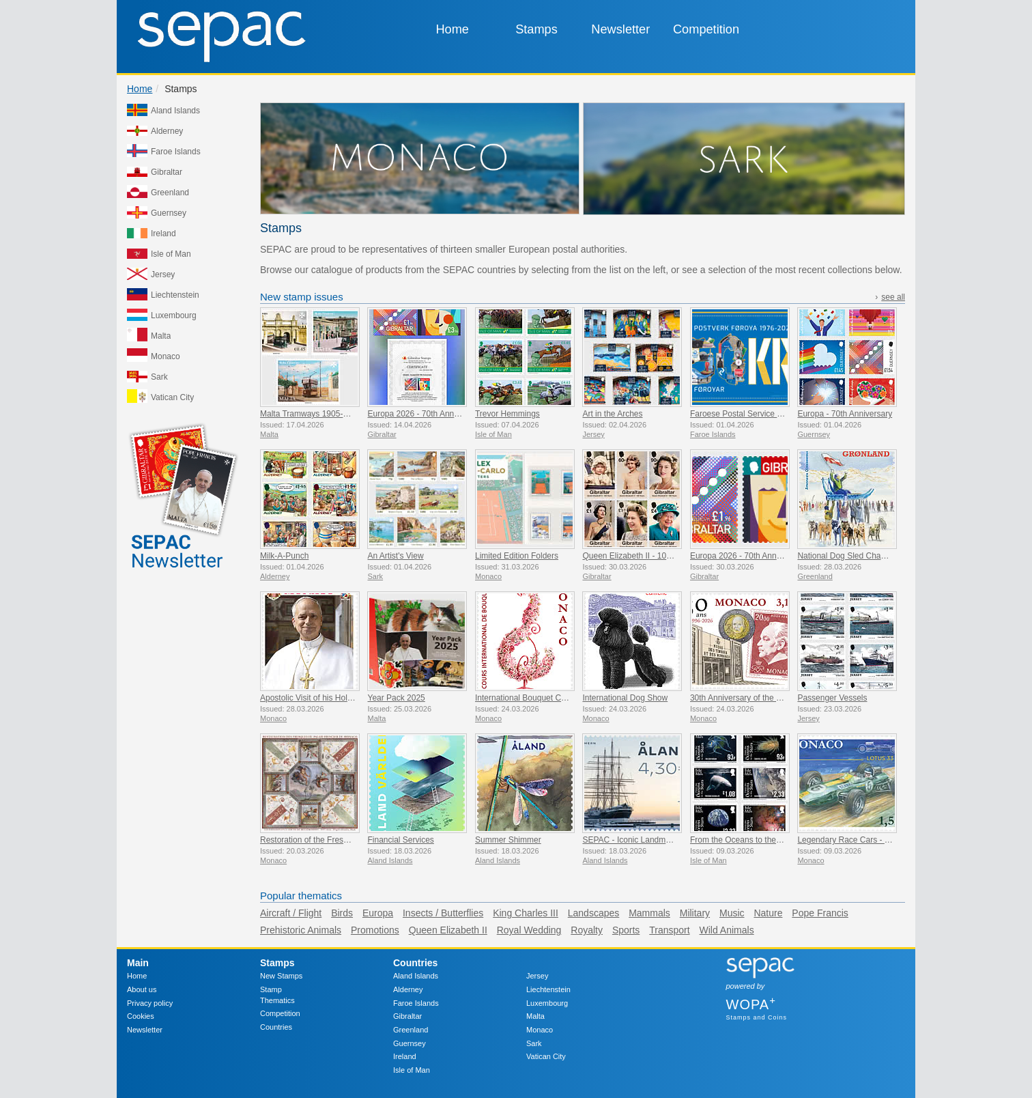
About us (141, 989)
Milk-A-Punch (284, 556)
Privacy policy (150, 1003)
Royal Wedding (529, 930)
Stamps (536, 29)
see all (893, 297)
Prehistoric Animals (300, 930)
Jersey (537, 976)
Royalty (587, 930)
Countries (276, 1027)
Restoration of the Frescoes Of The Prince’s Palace (353, 840)
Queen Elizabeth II (448, 930)
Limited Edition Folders (516, 556)
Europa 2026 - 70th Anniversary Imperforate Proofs (459, 414)
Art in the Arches (612, 414)
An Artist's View (395, 556)
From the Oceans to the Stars (743, 840)
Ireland (404, 1056)
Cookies (140, 1016)
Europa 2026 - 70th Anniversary (747, 556)
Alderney (407, 989)
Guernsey (409, 1043)
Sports (626, 930)
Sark (534, 1043)
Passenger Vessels (832, 698)
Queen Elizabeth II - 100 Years (637, 556)
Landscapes (594, 912)
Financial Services (400, 840)
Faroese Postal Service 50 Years (749, 414)
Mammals (649, 912)
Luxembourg (547, 1003)
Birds (342, 912)
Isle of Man (411, 1070)
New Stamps (281, 976)
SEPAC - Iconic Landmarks (631, 840)
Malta (535, 1016)
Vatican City (546, 1056)
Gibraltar (407, 1016)
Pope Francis (820, 912)
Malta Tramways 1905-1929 (310, 414)
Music (732, 912)
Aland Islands (415, 976)
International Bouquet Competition (537, 698)
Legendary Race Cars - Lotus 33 (856, 840)
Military (695, 912)
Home (452, 29)
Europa (377, 912)
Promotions (375, 930)
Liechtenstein (548, 989)
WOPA (751, 1004)
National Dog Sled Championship (857, 556)
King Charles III (525, 912)
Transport (669, 930)
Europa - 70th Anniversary (844, 414)
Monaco (539, 1030)
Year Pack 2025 (396, 698)
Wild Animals (727, 930)
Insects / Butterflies (443, 912)
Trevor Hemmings (507, 414)
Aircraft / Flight (290, 912)
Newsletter (620, 29)
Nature (768, 912)
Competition (706, 29)
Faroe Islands (416, 1003)
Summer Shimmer (508, 840)
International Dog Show (625, 698)
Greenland (410, 1030)
